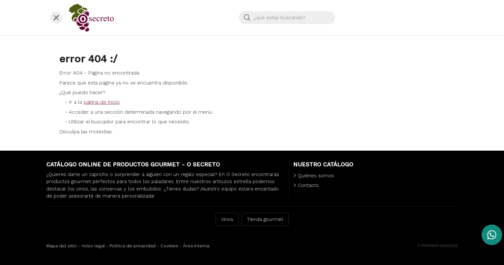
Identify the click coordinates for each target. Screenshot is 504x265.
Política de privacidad (133, 245)
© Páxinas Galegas (438, 245)
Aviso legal (93, 245)
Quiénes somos (316, 176)
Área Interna (196, 245)
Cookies (169, 245)
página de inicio (102, 102)
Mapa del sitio (61, 245)
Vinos (227, 219)
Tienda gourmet (265, 219)
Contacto (308, 185)
